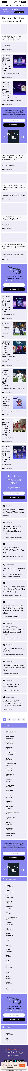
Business (25, 5)
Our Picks (18, 5)
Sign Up (23, 1)
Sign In (16, 1)
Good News (12, 5)
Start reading (19, 12)
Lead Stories (4, 5)
